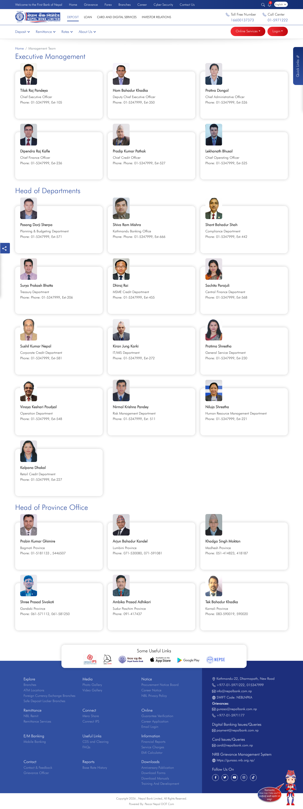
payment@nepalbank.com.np (238, 730)
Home (73, 5)
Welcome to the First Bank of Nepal (39, 4)
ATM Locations (34, 690)
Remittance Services (37, 721)
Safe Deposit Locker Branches (44, 701)
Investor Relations (156, 17)
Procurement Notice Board (160, 685)
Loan (88, 17)
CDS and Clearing (95, 742)
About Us (87, 31)
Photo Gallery (92, 685)
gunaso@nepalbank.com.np (237, 709)
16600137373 (242, 20)
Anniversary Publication (157, 768)
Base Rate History (94, 768)
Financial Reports (153, 742)
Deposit (73, 17)
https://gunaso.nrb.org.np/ (236, 760)
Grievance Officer (36, 773)
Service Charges (152, 747)
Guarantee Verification (157, 716)
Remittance (45, 31)
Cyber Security (163, 5)
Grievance (91, 5)
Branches (124, 5)
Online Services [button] (247, 31)
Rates (66, 31)
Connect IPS (90, 721)
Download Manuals (155, 778)
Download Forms (153, 773)
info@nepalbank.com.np (234, 691)
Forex (108, 5)
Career (142, 5)
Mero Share (90, 716)
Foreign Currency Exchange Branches (49, 696)
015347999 (255, 685)
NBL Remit (31, 716)
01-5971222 (278, 20)
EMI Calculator (151, 753)
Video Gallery (92, 690)
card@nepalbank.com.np (235, 745)
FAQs (86, 747)
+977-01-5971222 (231, 685)
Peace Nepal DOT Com (159, 804)
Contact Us (187, 5)
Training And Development (160, 784)
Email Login (149, 727)
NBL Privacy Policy (154, 696)
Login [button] (276, 31)
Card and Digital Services (117, 17)
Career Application (154, 721)
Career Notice (151, 690)
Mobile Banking (35, 742)
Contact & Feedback (38, 768)
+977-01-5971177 (231, 715)
